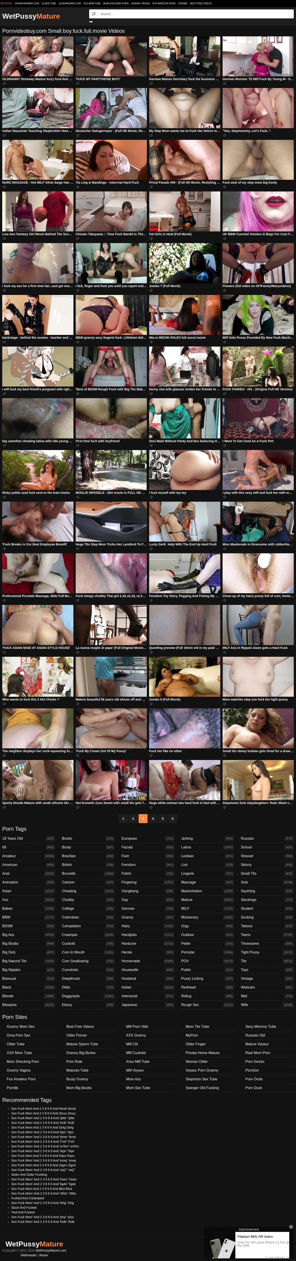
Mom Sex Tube (138, 1088)
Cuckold (88, 943)
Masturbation (207, 891)
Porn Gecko (254, 1061)
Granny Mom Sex (21, 1026)
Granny (148, 917)
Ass (28, 900)
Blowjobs (28, 1005)
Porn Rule (74, 1061)
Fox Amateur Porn (164, 3)
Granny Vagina (140, 3)
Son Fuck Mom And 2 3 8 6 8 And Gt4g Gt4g (42, 1127)
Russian (267, 838)
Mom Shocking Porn (115, 3)
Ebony (88, 1005)
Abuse (43, 1255)
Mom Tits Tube (197, 1026)
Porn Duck (253, 1088)
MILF (207, 908)
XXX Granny (136, 1035)
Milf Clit (132, 1044)
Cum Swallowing (88, 961)
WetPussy (31, 16)
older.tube (49, 3)
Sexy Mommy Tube (260, 1026)
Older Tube (15, 1044)
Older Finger (196, 1044)
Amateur (28, 856)
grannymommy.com (27, 3)
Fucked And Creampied (27, 1198)
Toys (267, 970)
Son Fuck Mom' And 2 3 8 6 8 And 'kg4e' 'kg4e (43, 1184)
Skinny (267, 865)
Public (207, 970)
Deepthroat (88, 978)
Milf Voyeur (135, 1070)
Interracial (148, 996)
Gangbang (148, 891)
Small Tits (267, 873)
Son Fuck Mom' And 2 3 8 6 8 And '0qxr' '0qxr (43, 1151)
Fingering (148, 882)
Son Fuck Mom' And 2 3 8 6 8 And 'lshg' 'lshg (42, 1203)
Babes (28, 908)
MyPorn (192, 1035)
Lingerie (207, 873)
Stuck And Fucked (24, 1207)
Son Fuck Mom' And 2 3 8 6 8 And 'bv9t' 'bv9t (42, 1123)
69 (28, 847)
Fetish (148, 873)
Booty (88, 847)
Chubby (88, 900)
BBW (28, 917)
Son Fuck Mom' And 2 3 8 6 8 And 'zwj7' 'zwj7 (43, 1170)
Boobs (88, 838)
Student (267, 908)
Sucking (267, 917)
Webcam (267, 987)
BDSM (28, 926)
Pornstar (207, 952)
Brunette (88, 873)
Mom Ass (133, 1079)
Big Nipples (28, 970)
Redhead (207, 987)
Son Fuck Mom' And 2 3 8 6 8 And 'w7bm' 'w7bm (45, 1146)
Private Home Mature (203, 1053)
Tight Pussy (267, 952)
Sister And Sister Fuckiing (29, 1174)
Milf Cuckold (136, 1053)
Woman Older (197, 1061)
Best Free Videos (201, 3)
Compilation (88, 926)
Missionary (207, 917)
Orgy (207, 926)
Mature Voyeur (257, 1044)
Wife (267, 1005)
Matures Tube (77, 1070)
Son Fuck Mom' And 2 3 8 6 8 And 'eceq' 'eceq (43, 1160)
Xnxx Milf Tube (138, 1061)
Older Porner (76, 1035)
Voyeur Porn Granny (202, 1070)
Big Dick (28, 952)
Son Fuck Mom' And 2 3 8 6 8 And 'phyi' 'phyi (42, 1217)
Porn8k (182, 3)
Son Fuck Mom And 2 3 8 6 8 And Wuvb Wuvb (43, 1108)
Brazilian (88, 856)
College (88, 908)
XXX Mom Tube (92, 3)
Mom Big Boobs (79, 1088)
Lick (207, 865)
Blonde (28, 996)
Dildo (88, 987)
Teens (267, 935)
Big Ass (28, 935)
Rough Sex (207, 1005)
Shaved (267, 856)
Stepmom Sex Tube (201, 1079)
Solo (267, 882)
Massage (207, 882)
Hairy (148, 926)
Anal (28, 873)
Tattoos (267, 926)
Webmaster (29, 1255)
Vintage (267, 978)
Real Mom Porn (257, 1053)
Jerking (207, 838)
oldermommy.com (70, 3)
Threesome (267, 943)
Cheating (88, 891)
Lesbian (207, 856)
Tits (267, 961)
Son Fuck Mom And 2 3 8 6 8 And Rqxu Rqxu (43, 1156)
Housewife (148, 970)
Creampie (88, 935)
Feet (148, 856)
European (148, 838)
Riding (207, 996)
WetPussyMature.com (51, 1250)
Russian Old (255, 1035)
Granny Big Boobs (81, 1053)
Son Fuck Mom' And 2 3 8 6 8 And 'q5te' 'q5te (43, 1118)
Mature (207, 900)
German (148, 908)
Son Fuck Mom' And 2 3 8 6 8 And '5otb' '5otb (43, 1222)
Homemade (148, 961)
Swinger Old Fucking (202, 1088)
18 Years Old (28, 838)
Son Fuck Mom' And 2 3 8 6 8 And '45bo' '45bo (43, 1193)
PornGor (252, 1070)
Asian (28, 891)
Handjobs (148, 935)
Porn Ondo (254, 1079)
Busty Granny (77, 1079)
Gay (148, 900)
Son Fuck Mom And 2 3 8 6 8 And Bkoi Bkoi (41, 1189)
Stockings (267, 900)
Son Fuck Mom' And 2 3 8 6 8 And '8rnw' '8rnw (43, 1137)
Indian (148, 987)
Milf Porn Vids (137, 1026)
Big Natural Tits (28, 961)
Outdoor (207, 935)
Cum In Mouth (88, 952)
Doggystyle (88, 996)
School (267, 847)
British (88, 865)
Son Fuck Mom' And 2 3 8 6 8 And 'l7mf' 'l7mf (42, 1141)
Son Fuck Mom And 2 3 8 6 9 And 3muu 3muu (43, 1113)
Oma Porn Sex (18, 1035)
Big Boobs (28, 943)
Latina (207, 847)
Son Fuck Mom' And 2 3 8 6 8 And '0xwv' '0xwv (44, 1179)
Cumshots (88, 970)
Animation (28, 882)
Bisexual (28, 978)
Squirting (267, 891)
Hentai (148, 952)
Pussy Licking (207, 978)
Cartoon (88, 882)
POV (207, 961)
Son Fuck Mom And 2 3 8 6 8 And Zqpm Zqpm (43, 1165)
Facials (148, 847)
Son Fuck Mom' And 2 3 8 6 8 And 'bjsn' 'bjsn (42, 1132)
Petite (207, 943)
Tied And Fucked (23, 1212)
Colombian (88, 917)
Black (28, 987)
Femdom (148, 865)
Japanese (148, 1005)
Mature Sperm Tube (82, 1044)
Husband (148, 978)
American (28, 865)
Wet (267, 996)
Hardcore (148, 943)
